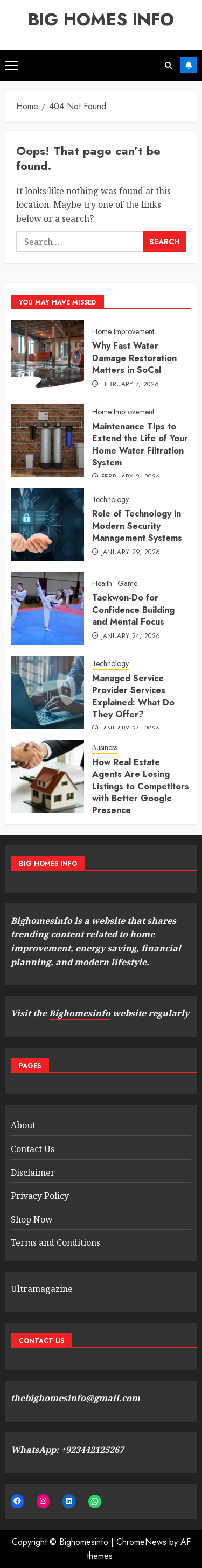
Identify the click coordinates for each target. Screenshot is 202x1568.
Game (127, 583)
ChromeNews (141, 1542)
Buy (188, 65)
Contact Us (32, 1149)
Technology (110, 500)
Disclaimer (33, 1172)
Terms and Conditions (55, 1242)
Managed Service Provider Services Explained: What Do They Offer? (133, 696)
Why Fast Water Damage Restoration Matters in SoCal (134, 358)
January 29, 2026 (131, 552)
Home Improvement (123, 332)
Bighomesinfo (79, 1013)
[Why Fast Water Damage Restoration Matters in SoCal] (47, 356)
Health (102, 583)
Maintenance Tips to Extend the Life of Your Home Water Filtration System (140, 444)
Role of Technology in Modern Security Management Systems (137, 525)
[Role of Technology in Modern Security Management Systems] (47, 524)
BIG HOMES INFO (101, 19)
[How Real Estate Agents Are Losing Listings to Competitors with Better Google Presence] (47, 776)
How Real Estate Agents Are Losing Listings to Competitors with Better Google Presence (140, 786)
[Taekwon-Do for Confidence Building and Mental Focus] (47, 608)
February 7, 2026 (130, 384)
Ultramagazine (42, 1289)
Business (104, 748)
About (23, 1125)
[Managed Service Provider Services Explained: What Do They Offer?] (47, 692)
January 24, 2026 (131, 636)
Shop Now (32, 1219)
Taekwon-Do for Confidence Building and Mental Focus (133, 609)
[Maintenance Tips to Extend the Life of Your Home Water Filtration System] (47, 440)
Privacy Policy (40, 1196)
